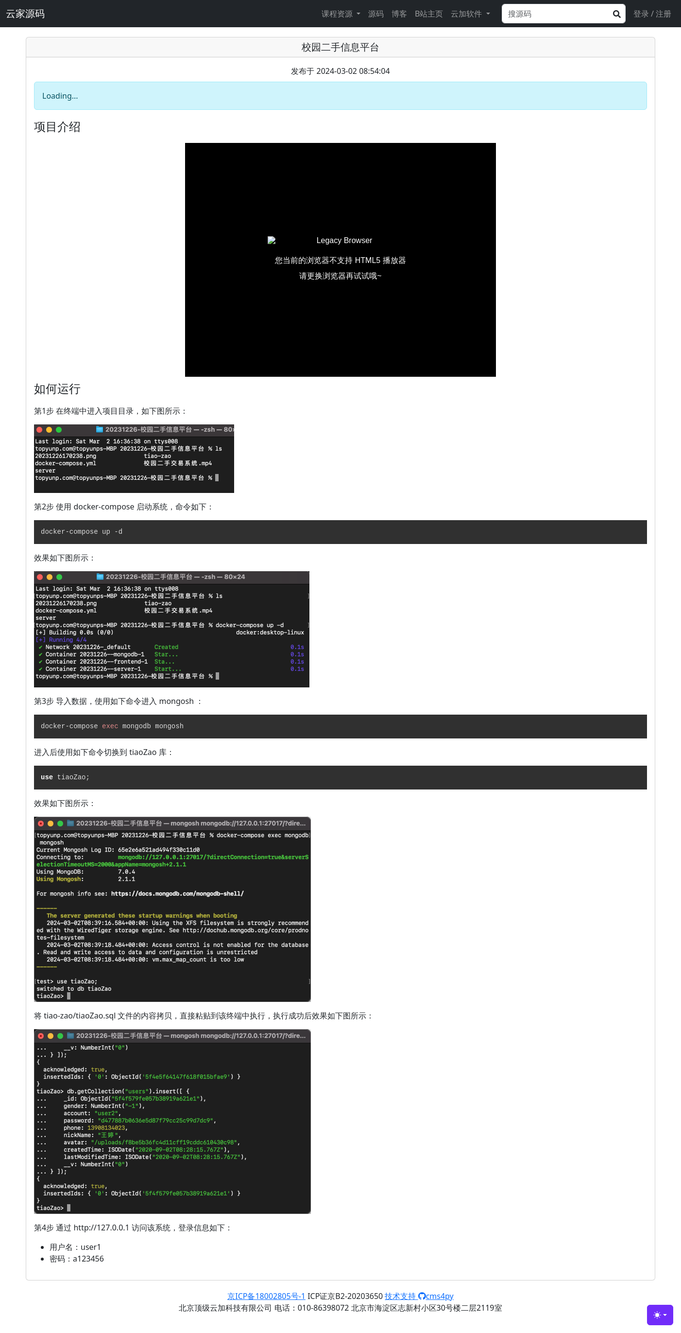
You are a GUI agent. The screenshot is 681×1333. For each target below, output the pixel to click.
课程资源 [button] (338, 13)
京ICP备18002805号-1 (266, 1296)
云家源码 (25, 13)
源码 (376, 13)
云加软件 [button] (467, 13)
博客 (399, 13)
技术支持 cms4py (419, 1296)
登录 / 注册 (652, 13)
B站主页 (429, 13)
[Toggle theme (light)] (660, 1315)
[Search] (564, 13)
